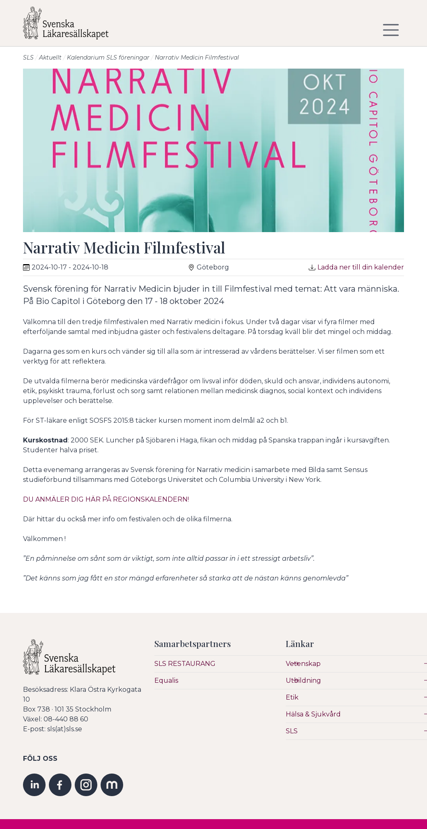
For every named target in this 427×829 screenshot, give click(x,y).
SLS (28, 57)
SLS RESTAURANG (185, 664)
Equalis (166, 680)
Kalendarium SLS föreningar (108, 57)
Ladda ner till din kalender (360, 267)
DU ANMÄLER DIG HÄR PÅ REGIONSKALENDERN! (107, 499)
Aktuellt (50, 57)
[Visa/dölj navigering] (391, 30)
